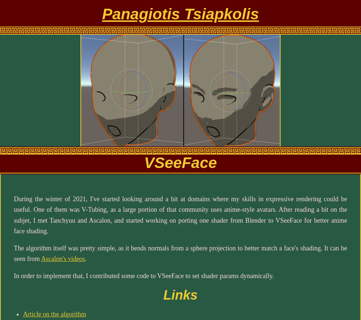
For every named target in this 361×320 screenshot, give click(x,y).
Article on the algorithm (54, 314)
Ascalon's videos (63, 258)
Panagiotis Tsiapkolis (180, 14)
